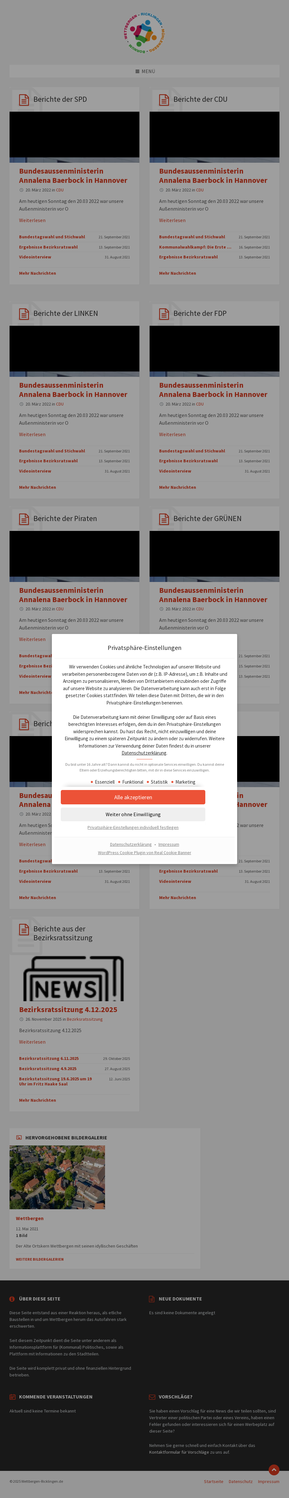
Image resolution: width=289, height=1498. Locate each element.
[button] (144, 821)
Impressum (169, 851)
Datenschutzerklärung (179, 754)
